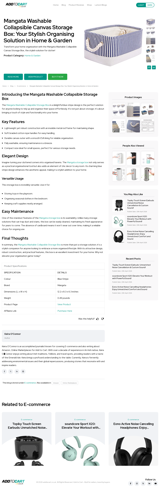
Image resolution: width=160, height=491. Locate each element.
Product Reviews (76, 5)
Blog (64, 5)
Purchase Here (65, 310)
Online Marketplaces (70, 383)
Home (56, 5)
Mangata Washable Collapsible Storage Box (27, 105)
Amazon (56, 383)
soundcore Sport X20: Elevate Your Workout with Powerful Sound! (139, 219)
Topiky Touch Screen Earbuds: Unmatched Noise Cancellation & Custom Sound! (140, 204)
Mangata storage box (77, 162)
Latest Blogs (101, 5)
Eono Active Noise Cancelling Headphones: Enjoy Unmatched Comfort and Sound (140, 235)
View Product (64, 304)
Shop (89, 5)
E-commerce (21, 86)
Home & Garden (32, 55)
